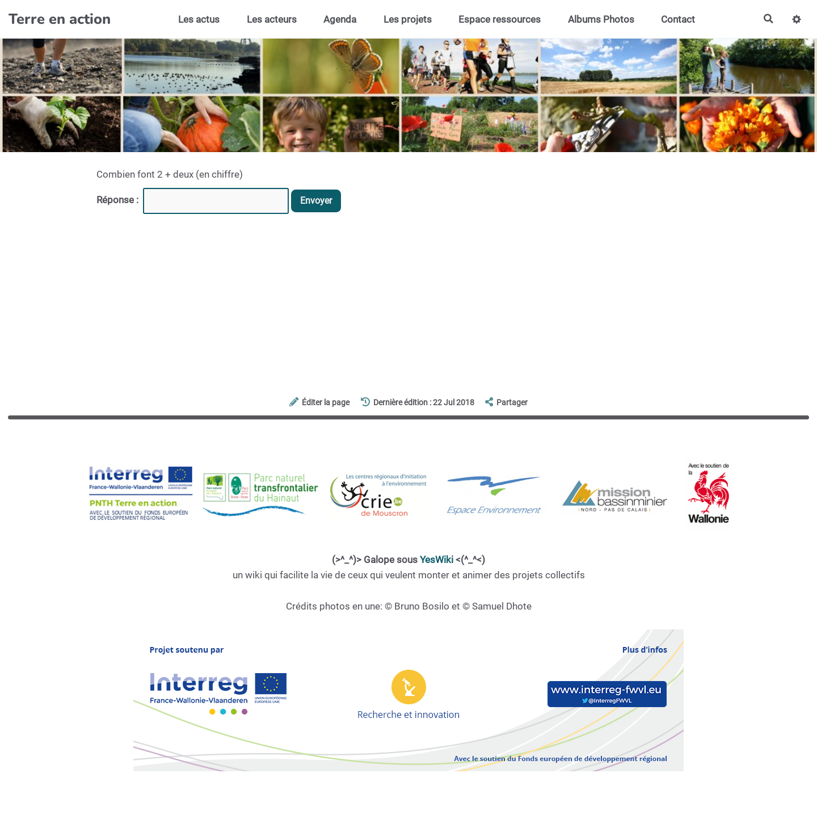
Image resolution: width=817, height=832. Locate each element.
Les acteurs (271, 19)
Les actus (197, 19)
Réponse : (118, 199)
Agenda (338, 19)
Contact (677, 19)
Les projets (406, 19)
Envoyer (318, 201)
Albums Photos (600, 19)
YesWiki (436, 559)
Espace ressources (499, 19)
